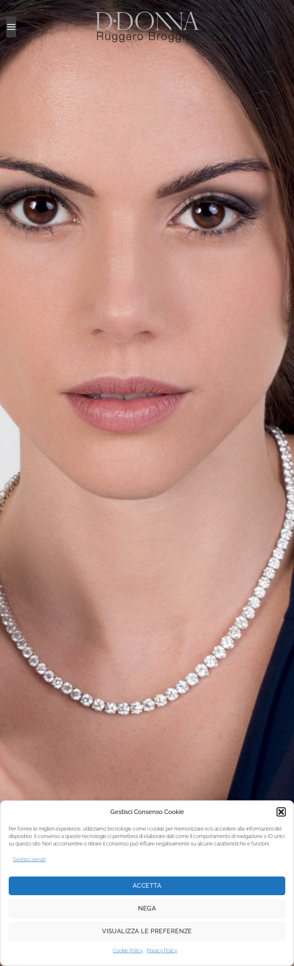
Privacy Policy (162, 951)
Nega (147, 908)
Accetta (147, 885)
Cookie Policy (128, 951)
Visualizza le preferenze (147, 931)
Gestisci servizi (29, 859)
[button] (281, 812)
